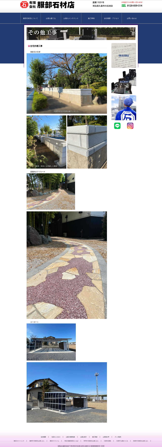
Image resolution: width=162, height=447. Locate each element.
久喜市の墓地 (107, 441)
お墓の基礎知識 (70, 437)
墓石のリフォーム (54, 441)
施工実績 (94, 437)
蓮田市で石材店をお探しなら (36, 441)
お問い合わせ (132, 18)
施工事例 (91, 18)
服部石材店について (30, 18)
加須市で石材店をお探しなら (140, 441)
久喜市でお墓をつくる (122, 441)
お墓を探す (83, 437)
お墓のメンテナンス (71, 18)
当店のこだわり (56, 437)
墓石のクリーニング (19, 441)
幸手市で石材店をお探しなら (91, 441)
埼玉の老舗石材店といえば (71, 441)
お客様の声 (106, 437)
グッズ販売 (118, 437)
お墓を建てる (51, 18)
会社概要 (43, 437)
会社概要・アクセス (111, 18)
